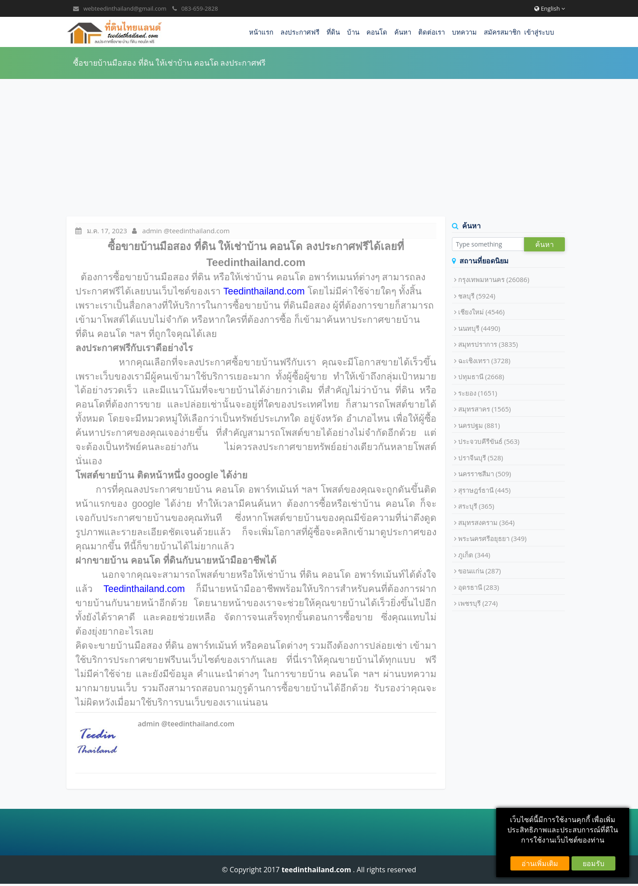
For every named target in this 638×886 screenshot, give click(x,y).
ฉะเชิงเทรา (484, 360)
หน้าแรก (261, 31)
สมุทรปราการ (488, 344)
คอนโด (376, 31)
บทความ (464, 31)
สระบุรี (476, 506)
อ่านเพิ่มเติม (539, 863)
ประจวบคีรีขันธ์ (489, 441)
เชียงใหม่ (481, 311)
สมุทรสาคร (484, 408)
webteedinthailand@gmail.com (124, 8)
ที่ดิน (333, 31)
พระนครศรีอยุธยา (492, 538)
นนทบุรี (479, 328)
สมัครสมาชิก (502, 31)
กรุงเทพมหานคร (493, 279)
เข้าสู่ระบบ (539, 31)
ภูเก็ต (474, 554)
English (549, 8)
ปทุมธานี (481, 376)
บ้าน (353, 31)
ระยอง (477, 392)
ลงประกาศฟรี (299, 31)
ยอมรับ (593, 863)
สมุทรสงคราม (486, 522)
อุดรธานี (478, 587)
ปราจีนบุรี (480, 457)
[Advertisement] (319, 148)
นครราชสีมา (484, 473)
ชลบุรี (476, 295)
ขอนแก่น (479, 570)
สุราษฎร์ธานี (484, 490)
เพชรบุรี (478, 603)
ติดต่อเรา (431, 31)
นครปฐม (479, 425)
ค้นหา (402, 31)
